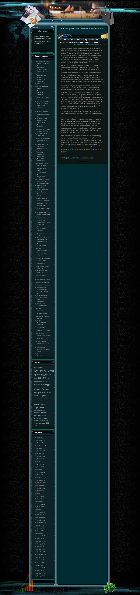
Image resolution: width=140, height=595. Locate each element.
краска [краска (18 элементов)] (43, 384)
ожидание (86, 158)
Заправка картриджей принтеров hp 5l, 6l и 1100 (43, 140)
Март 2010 (40, 507)
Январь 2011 (41, 480)
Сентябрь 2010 (41, 491)
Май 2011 (40, 469)
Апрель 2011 (41, 472)
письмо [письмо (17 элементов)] (36, 399)
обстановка (79, 158)
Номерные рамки (42, 111)
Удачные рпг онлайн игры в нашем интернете (43, 228)
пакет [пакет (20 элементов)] (37, 395)
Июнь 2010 (40, 499)
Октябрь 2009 (41, 520)
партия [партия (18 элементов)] (43, 396)
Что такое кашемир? (43, 279)
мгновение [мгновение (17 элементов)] (37, 387)
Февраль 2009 (41, 541)
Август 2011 (40, 461)
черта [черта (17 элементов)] (35, 425)
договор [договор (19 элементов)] (47, 375)
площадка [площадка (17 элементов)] (41, 399)
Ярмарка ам (40, 84)
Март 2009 (40, 538)
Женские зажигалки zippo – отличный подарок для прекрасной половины (43, 105)
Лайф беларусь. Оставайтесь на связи (42, 193)
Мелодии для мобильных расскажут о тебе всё (43, 329)
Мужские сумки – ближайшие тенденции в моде (42, 187)
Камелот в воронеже (43, 285)
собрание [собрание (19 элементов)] (45, 418)
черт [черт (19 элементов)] (47, 423)
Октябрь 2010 (41, 488)
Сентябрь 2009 (41, 522)
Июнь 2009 (40, 530)
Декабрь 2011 (41, 451)
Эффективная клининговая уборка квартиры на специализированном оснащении (43, 220)
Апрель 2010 (41, 504)
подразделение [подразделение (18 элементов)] (39, 402)
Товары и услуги (85, 28)
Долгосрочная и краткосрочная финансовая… (42, 120)
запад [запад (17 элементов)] (35, 378)
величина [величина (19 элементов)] (38, 368)
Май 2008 (40, 565)
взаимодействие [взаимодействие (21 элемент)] (44, 370)
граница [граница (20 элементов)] (38, 374)
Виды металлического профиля (42, 322)
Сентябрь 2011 (41, 459)
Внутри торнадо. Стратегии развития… (42, 92)
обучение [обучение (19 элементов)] (45, 389)
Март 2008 (40, 570)
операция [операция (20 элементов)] (39, 392)
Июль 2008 (40, 560)
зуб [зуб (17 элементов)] (48, 378)
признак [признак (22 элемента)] (40, 407)
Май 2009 (40, 533)
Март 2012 (40, 443)
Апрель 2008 (41, 568)
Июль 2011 (40, 464)
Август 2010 (40, 493)
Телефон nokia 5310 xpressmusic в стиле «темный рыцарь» (43, 343)
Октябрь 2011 (41, 456)
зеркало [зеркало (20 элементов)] (42, 377)
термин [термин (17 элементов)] (36, 423)
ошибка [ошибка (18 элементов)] (48, 392)
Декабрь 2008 (41, 546)
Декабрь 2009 (41, 515)
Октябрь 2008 (41, 552)
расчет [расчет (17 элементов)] (36, 415)
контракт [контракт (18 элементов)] (37, 384)
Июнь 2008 (40, 562)
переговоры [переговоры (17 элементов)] (37, 398)
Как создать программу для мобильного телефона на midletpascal (41, 77)
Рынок (55, 7)
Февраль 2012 (41, 445)
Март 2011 (40, 475)
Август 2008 (40, 557)
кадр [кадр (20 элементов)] (41, 381)
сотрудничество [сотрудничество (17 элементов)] (38, 420)
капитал (72, 158)
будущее (66, 158)
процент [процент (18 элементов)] (37, 413)
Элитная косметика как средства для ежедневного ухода (43, 181)
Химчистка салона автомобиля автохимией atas (42, 146)
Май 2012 (40, 437)
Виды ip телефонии (43, 282)
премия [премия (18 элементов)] (43, 404)
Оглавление (65, 21)
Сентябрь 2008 (41, 554)
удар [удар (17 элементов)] (40, 423)
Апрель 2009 (41, 536)
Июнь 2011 (40, 467)
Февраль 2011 (41, 477)
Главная (55, 21)
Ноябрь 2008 (41, 549)
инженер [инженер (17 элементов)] (36, 381)
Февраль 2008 (41, 573)
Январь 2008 (41, 576)
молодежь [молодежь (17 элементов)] (43, 387)
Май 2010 (40, 501)
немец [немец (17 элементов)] (47, 387)
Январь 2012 (41, 448)
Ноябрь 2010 (41, 485)
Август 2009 (40, 525)
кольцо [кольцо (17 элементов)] (46, 381)
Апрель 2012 (41, 440)
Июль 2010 (40, 496)
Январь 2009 (41, 544)
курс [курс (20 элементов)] (48, 384)
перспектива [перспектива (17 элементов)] (44, 398)
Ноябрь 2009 (41, 517)
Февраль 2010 (41, 509)
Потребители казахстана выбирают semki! (43, 349)
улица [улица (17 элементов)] (43, 423)
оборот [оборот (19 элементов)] (37, 389)
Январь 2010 (41, 512)
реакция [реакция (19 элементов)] (42, 415)
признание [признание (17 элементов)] (37, 410)
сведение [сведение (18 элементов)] (37, 418)
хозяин (92, 158)
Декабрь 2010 (41, 483)
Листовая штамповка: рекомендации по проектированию (43, 239)
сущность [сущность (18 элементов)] (46, 420)
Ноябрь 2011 (41, 453)
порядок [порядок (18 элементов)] (37, 404)
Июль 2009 (40, 528)
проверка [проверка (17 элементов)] (42, 410)
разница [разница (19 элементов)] (44, 413)
